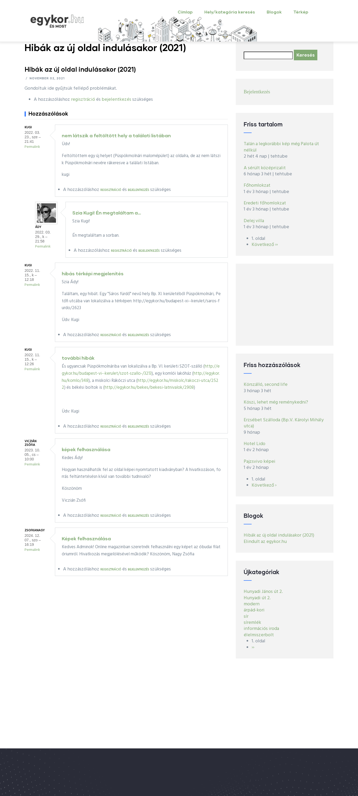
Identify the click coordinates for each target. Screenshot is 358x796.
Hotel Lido (254, 444)
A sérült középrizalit (265, 168)
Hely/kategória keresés (229, 11)
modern (252, 604)
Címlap (185, 11)
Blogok (274, 11)
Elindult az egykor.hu (265, 542)
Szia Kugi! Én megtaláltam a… (106, 213)
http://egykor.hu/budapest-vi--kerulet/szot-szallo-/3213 (141, 370)
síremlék (252, 622)
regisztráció (83, 99)
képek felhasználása (86, 449)
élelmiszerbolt (259, 635)
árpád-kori (254, 610)
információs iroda (261, 629)
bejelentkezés (116, 99)
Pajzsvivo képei (259, 461)
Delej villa (254, 221)
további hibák (78, 358)
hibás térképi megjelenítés (93, 273)
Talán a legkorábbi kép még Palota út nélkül (281, 147)
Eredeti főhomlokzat (265, 203)
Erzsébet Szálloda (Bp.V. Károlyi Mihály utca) (284, 423)
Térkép (300, 11)
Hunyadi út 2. (257, 598)
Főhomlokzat (257, 185)
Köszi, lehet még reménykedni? (276, 402)
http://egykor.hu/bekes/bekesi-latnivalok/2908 (149, 387)
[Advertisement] (285, 305)
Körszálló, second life (266, 384)
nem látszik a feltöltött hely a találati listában (116, 135)
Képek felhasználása (86, 538)
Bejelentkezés (257, 91)
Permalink (32, 147)
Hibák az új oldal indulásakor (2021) (279, 535)
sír (246, 616)
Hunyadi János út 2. (263, 592)
